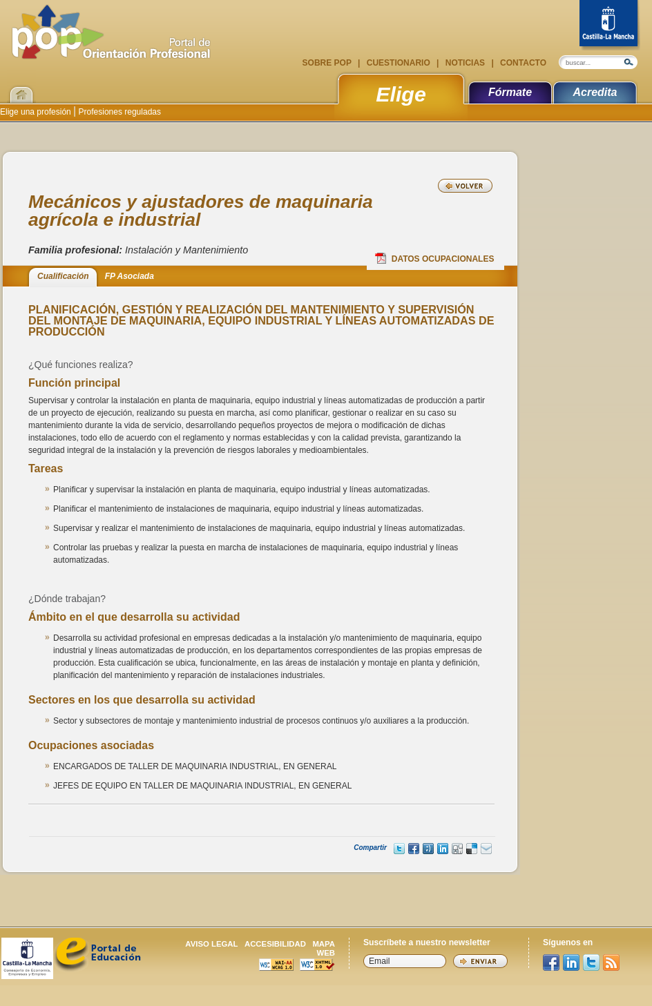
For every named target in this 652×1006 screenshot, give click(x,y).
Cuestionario (398, 63)
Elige (401, 94)
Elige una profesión (36, 112)
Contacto (522, 63)
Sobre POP (328, 63)
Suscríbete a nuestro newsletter (426, 942)
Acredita (595, 92)
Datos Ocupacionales (435, 258)
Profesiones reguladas (118, 112)
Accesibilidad (275, 944)
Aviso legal (211, 944)
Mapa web (323, 948)
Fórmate (510, 92)
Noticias (465, 63)
